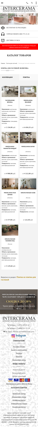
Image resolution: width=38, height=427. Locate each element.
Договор (19, 353)
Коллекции (7, 77)
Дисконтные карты (19, 360)
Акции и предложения (19, 350)
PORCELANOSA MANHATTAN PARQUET (9, 147)
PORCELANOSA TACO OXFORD (10, 193)
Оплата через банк (19, 376)
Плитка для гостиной (11, 63)
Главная (3, 63)
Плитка (26, 77)
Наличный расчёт (19, 370)
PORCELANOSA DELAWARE (28, 101)
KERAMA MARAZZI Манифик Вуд (10, 240)
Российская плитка (19, 407)
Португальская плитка (19, 404)
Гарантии (19, 357)
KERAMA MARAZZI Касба (28, 193)
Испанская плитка (19, 394)
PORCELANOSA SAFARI (28, 146)
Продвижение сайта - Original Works (19, 384)
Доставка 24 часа (19, 347)
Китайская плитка (19, 400)
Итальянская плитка (19, 397)
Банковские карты (19, 373)
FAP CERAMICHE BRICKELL (9, 101)
